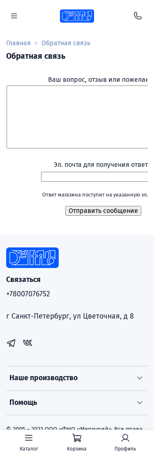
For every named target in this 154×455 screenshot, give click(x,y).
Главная (18, 43)
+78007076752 (28, 294)
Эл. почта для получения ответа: (103, 165)
